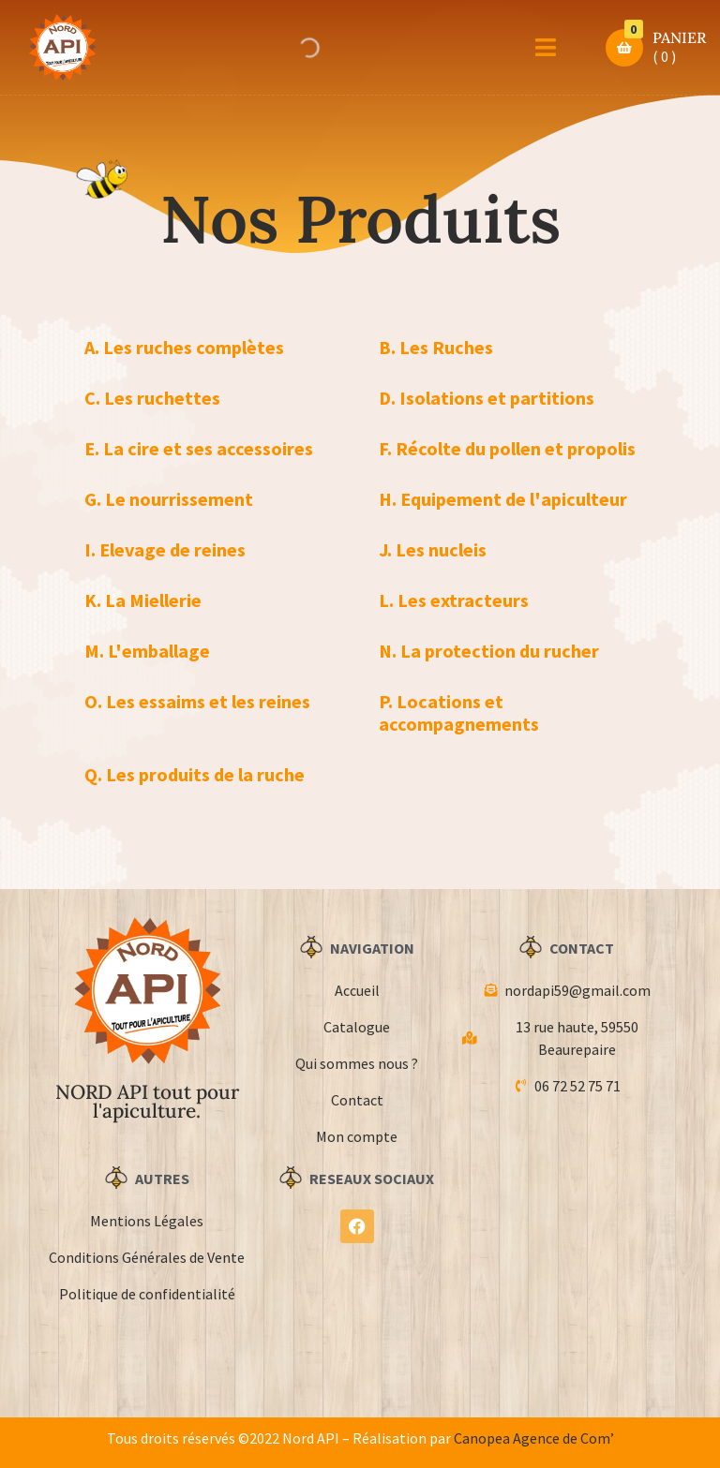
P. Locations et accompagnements (459, 712)
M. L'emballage (147, 650)
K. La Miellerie (143, 600)
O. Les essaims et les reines (197, 701)
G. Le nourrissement (168, 499)
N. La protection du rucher (489, 650)
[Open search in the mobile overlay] (307, 48)
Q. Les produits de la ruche (194, 774)
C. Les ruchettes (152, 397)
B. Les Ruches (436, 347)
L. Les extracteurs (454, 600)
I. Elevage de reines (165, 549)
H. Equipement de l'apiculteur (503, 499)
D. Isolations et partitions (486, 397)
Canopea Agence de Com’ (534, 1438)
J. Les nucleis (433, 549)
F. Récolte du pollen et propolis (507, 448)
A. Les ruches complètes (184, 347)
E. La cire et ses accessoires (198, 448)
